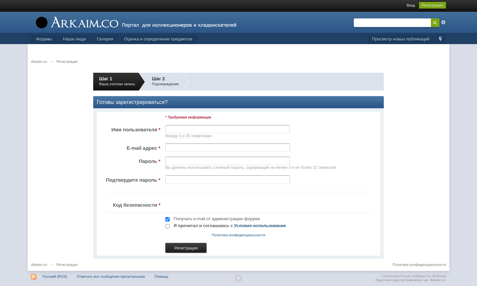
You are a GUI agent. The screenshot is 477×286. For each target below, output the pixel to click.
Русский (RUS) (54, 276)
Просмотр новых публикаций (401, 39)
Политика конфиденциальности (238, 235)
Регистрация (432, 5)
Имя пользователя (135, 129)
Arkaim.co (39, 265)
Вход (411, 5)
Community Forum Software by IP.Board (413, 276)
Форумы (44, 39)
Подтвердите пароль (133, 180)
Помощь (161, 276)
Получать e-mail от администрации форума (217, 218)
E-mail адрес (143, 148)
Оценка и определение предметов (158, 39)
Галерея (105, 39)
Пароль (149, 161)
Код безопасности (136, 205)
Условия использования (260, 225)
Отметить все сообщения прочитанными (111, 276)
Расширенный (443, 22)
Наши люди (74, 39)
